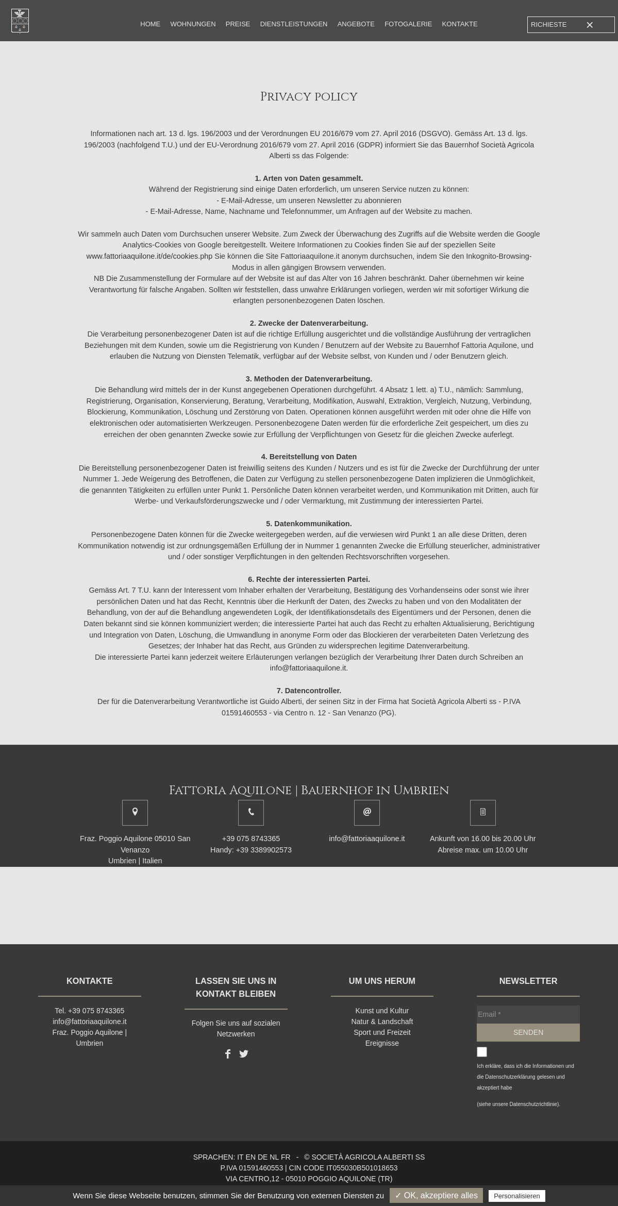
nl (274, 1157)
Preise (238, 24)
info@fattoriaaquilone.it (367, 838)
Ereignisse (382, 1043)
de (263, 1157)
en (251, 1157)
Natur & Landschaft (382, 1021)
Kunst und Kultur (382, 1011)
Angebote (356, 24)
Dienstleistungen (294, 24)
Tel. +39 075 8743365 (89, 1011)
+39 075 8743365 (251, 838)
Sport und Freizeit (382, 1032)
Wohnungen (192, 24)
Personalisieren (517, 1196)
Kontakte (460, 24)
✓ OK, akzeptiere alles (436, 1195)
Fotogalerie (408, 24)
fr (286, 1157)
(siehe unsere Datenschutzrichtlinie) (518, 1104)
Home (150, 24)
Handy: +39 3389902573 (251, 850)
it (240, 1157)
